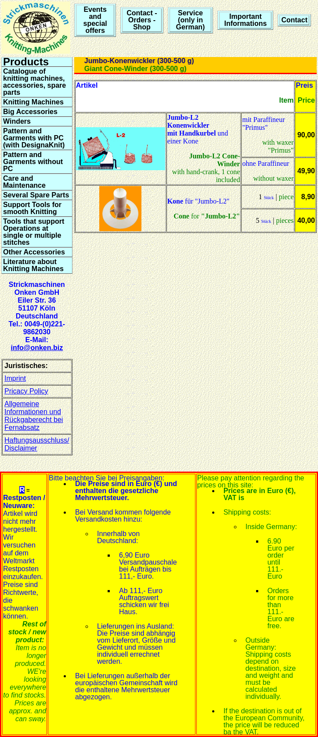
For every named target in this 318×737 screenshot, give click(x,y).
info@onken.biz (37, 347)
